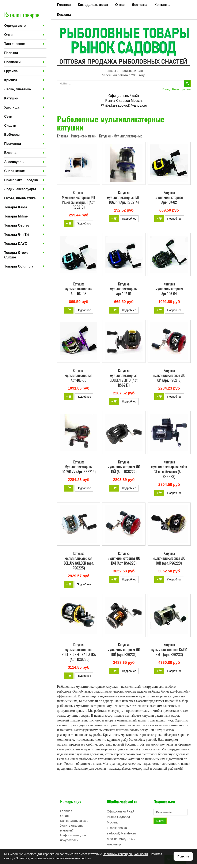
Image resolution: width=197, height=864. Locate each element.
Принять (183, 856)
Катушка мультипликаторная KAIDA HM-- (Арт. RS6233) (169, 649)
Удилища (11, 107)
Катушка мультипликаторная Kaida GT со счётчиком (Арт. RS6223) (169, 469)
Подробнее (84, 223)
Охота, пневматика (20, 198)
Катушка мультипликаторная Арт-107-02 (169, 197)
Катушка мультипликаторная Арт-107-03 (78, 288)
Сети (8, 116)
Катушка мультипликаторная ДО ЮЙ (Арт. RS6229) (169, 558)
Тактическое (14, 44)
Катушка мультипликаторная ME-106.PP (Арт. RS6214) (123, 197)
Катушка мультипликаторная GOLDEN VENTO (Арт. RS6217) (124, 378)
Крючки (10, 80)
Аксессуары (14, 162)
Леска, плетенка (17, 89)
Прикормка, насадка (21, 180)
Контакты (162, 5)
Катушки (11, 98)
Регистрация (181, 89)
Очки (8, 35)
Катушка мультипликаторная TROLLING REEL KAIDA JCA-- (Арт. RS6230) (78, 652)
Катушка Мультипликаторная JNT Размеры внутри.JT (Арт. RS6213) (78, 200)
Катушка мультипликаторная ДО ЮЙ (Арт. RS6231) (123, 649)
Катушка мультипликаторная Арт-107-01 (123, 288)
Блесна (10, 153)
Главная (64, 5)
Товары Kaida (15, 207)
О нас (120, 5)
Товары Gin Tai (16, 234)
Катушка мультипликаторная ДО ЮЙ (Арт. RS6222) (123, 466)
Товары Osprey (17, 225)
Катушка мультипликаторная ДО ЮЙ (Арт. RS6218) (169, 375)
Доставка (139, 5)
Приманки (12, 143)
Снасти (10, 125)
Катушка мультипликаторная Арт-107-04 (169, 288)
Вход (166, 89)
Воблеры (12, 134)
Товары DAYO (15, 243)
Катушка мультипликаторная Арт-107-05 (78, 375)
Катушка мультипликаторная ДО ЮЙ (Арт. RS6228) (123, 558)
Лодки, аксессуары (20, 189)
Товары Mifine (16, 216)
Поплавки (12, 62)
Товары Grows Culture (16, 255)
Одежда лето (15, 25)
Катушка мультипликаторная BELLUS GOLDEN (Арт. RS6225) (79, 560)
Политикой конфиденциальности (125, 854)
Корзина (64, 14)
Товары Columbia (18, 266)
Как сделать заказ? (74, 820)
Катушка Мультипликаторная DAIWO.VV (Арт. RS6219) (79, 466)
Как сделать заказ (93, 5)
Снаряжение (14, 171)
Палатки (11, 53)
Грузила (11, 71)
